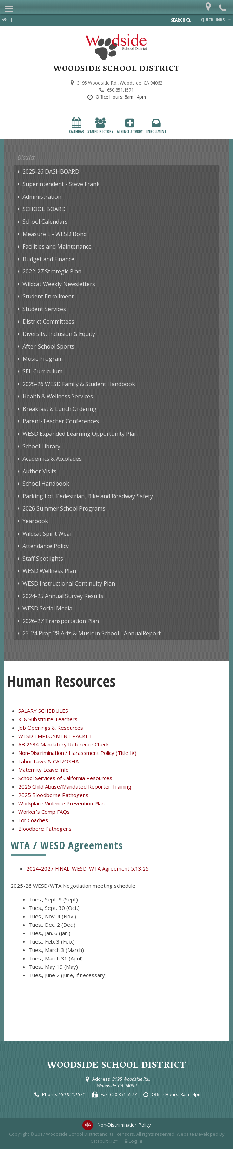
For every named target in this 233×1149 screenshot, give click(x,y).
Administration (41, 197)
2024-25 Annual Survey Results (63, 596)
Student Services (44, 309)
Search (181, 20)
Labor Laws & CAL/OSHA (48, 761)
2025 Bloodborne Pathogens (53, 794)
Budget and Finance (48, 259)
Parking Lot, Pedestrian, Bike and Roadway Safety (87, 496)
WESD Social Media (47, 608)
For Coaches (33, 820)
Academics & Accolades (52, 458)
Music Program (42, 359)
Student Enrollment (48, 296)
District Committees (48, 321)
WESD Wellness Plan (49, 571)
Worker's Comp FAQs (44, 811)
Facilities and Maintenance (57, 246)
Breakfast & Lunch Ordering (59, 409)
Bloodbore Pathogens (45, 828)
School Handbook (45, 483)
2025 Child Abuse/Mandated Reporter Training (74, 786)
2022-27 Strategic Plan (51, 271)
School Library (41, 446)
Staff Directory (100, 125)
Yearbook (35, 521)
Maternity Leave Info (43, 769)
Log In (135, 1141)
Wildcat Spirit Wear (47, 534)
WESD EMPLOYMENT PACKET (55, 735)
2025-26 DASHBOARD (50, 171)
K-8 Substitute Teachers (48, 719)
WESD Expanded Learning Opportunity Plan (80, 434)
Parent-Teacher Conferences (60, 421)
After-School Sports (48, 346)
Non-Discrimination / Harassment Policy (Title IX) (77, 752)
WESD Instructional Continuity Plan (68, 583)
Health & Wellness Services (57, 396)
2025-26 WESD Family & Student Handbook (78, 384)
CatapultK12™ (105, 1141)
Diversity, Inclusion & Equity (58, 334)
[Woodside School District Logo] (116, 47)
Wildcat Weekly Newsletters (58, 284)
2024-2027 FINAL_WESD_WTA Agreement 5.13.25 (87, 868)
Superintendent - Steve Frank (61, 184)
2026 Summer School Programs (63, 508)
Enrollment (156, 125)
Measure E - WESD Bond (54, 234)
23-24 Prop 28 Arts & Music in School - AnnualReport (91, 633)
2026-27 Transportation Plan (60, 621)
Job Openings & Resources (50, 727)
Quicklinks (216, 19)
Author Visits (39, 471)
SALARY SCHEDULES (43, 710)
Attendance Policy (45, 546)
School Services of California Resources (65, 778)
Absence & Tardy (130, 125)
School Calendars (45, 221)
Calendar (76, 125)
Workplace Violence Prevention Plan (61, 803)
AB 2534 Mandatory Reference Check (63, 744)
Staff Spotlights (42, 558)
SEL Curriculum (42, 371)
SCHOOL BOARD (44, 209)
